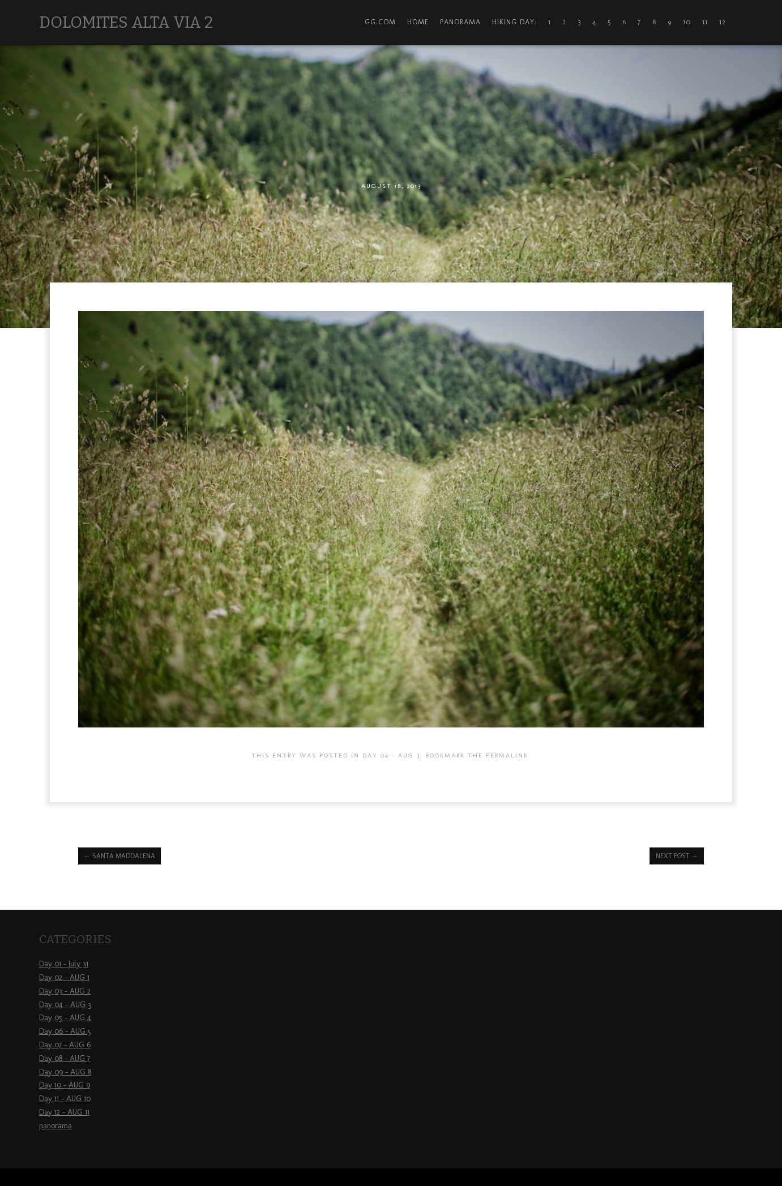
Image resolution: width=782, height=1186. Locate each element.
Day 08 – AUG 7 (64, 1058)
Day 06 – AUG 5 (65, 1031)
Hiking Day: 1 (521, 22)
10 (687, 22)
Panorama (460, 22)
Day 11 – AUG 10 (65, 1098)
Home (418, 22)
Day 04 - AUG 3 (391, 755)
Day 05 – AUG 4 (65, 1017)
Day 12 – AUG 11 (64, 1112)
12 (722, 22)
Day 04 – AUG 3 (65, 1004)
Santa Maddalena (119, 856)
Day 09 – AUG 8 (65, 1072)
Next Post (677, 856)
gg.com (380, 22)
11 (705, 22)
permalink (507, 755)
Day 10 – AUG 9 (64, 1085)
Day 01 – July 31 (63, 964)
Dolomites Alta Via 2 (126, 22)
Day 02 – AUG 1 (64, 977)
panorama (55, 1126)
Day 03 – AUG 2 (65, 991)
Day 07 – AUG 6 (65, 1045)
